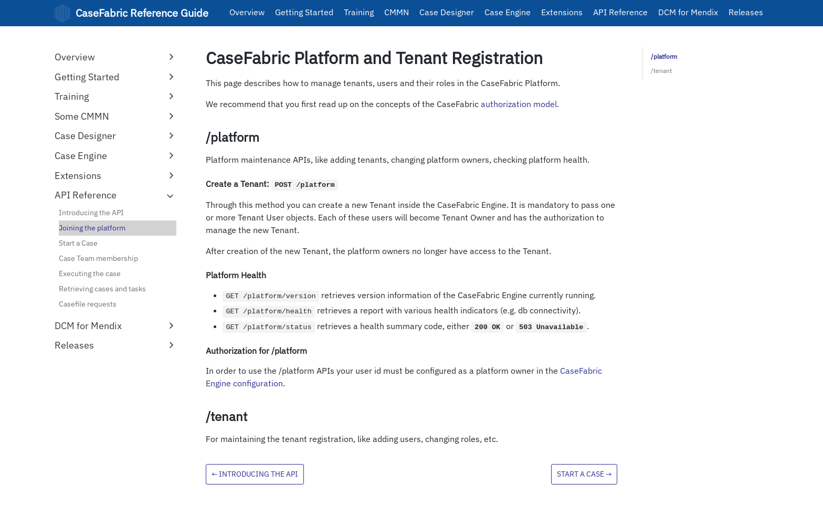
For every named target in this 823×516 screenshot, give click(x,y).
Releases (746, 12)
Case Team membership (98, 258)
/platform (664, 56)
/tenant (661, 71)
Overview (247, 12)
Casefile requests (88, 304)
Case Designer (446, 12)
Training (359, 12)
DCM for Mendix (688, 12)
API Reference (620, 12)
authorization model (519, 104)
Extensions (562, 12)
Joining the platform (92, 228)
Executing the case (90, 273)
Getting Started (304, 12)
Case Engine (507, 12)
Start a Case (78, 243)
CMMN (396, 12)
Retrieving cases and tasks (102, 288)
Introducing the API (91, 212)
